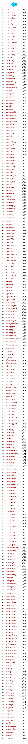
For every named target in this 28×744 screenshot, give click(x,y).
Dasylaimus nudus (9, 218)
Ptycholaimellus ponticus (10, 657)
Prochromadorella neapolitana (11, 628)
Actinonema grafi (9, 64)
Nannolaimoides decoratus (10, 391)
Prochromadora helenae (10, 605)
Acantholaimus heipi (9, 24)
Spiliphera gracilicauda (10, 693)
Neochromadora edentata (10, 411)
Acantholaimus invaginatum (11, 27)
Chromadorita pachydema (10, 181)
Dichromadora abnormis (10, 229)
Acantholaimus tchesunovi (10, 54)
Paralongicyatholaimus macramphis (12, 547)
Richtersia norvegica (9, 684)
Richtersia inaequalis (9, 681)
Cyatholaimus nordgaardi (10, 206)
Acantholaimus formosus (10, 18)
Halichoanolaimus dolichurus (11, 306)
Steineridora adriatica (9, 704)
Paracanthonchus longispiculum (11, 474)
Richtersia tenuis (9, 689)
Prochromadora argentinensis (11, 601)
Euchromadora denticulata (10, 267)
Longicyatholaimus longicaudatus (12, 365)
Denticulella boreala (9, 226)
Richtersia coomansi (9, 674)
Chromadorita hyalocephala (11, 170)
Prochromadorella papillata (11, 632)
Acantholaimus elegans (10, 16)
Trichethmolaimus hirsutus (10, 725)
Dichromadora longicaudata (11, 245)
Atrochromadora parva (10, 72)
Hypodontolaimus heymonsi (11, 330)
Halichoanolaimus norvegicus (11, 315)
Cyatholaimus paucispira (10, 209)
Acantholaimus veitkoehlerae (11, 55)
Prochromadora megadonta (10, 608)
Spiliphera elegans (9, 692)
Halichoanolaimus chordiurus (11, 303)
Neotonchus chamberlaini (10, 430)
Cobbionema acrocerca (10, 185)
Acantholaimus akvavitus (10, 8)
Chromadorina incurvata (10, 136)
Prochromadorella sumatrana (11, 639)
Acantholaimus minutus (10, 37)
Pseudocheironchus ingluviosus (11, 644)
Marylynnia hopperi (9, 375)
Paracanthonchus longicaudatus (11, 472)
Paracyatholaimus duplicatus (11, 523)
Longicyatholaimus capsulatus (11, 359)
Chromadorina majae (9, 145)
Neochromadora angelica (10, 403)
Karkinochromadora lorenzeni (11, 350)
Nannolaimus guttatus (10, 396)
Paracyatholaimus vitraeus (10, 544)
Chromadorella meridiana (10, 120)
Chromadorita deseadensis (10, 166)
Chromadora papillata (10, 105)
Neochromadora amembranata (11, 402)
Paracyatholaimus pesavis (10, 535)
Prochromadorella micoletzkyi (11, 626)
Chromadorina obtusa (9, 151)
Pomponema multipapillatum (11, 583)
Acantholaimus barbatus (10, 12)
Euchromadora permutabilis (11, 273)
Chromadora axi (9, 91)
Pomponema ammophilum (10, 562)
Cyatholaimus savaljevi (10, 214)
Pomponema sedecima (10, 587)
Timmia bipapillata (9, 722)
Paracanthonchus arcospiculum (11, 450)
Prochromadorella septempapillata (12, 636)
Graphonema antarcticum (10, 296)
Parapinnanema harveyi (10, 554)
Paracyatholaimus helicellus (11, 524)
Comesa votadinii (9, 196)
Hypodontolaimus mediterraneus (12, 336)
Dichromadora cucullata (10, 233)
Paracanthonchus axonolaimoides (12, 453)
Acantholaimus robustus (10, 45)
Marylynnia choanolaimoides (11, 369)
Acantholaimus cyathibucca (11, 15)
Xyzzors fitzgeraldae (9, 738)
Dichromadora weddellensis (11, 260)
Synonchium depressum (10, 719)
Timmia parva (8, 723)
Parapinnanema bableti (10, 553)
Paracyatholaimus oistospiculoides (12, 530)
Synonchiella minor (9, 713)
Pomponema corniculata (10, 572)
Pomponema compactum (10, 568)
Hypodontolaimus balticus (10, 327)
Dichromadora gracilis (10, 239)
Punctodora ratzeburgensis (10, 662)
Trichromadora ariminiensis (11, 726)
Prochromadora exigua (10, 604)
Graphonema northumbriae (10, 299)
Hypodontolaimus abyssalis (11, 324)
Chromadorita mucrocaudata (11, 175)
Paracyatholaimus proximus (11, 536)
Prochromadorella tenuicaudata (11, 641)
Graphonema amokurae (10, 294)
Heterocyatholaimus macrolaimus (12, 323)
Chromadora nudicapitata (10, 103)
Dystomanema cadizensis (10, 263)
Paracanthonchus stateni (10, 501)
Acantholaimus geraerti (10, 21)
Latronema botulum (9, 353)
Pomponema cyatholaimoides (11, 575)
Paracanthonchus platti (10, 498)
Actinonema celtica (9, 60)
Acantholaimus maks (9, 33)
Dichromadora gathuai (10, 236)
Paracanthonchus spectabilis (11, 499)
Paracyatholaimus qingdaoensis (11, 538)
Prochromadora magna (10, 607)
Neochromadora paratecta (10, 420)
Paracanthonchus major (10, 480)
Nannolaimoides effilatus (10, 393)
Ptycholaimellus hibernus (10, 645)
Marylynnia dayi (9, 371)
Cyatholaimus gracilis (10, 202)
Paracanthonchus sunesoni (10, 505)
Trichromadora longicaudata (11, 729)
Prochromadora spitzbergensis (11, 610)
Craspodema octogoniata (10, 199)
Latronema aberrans (9, 351)
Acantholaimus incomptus (10, 25)
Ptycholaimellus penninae (10, 654)
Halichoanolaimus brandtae (11, 302)
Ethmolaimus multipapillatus (11, 264)
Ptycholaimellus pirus (10, 656)
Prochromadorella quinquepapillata (12, 635)
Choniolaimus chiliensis (10, 84)
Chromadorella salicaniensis (11, 124)
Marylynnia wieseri (9, 384)
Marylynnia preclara (9, 380)
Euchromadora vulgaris (10, 278)
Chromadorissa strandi (10, 157)
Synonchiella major (9, 710)
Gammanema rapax (9, 291)
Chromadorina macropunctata (11, 143)
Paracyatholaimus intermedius (11, 527)
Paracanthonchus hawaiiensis (11, 468)
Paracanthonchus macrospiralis (11, 478)
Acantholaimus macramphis (11, 31)
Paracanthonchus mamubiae (11, 481)
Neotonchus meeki (9, 438)
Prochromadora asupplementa (11, 602)
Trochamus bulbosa (9, 731)
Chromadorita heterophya (10, 169)
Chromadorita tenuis (9, 184)
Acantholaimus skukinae (10, 51)
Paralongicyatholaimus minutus (11, 550)
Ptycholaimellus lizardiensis (11, 647)
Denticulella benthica (9, 224)
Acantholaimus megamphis (11, 34)
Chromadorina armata (10, 126)
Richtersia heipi (8, 680)
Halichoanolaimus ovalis (10, 317)
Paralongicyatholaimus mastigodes (12, 548)
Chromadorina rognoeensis (10, 154)
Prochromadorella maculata (11, 623)
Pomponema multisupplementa (11, 584)
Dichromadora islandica (10, 242)
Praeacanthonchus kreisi (10, 598)
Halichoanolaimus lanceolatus (11, 308)
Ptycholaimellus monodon (10, 651)
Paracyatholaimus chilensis (11, 518)
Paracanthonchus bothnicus (11, 457)
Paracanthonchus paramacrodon (11, 496)
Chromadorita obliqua (10, 179)
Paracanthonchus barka (10, 454)
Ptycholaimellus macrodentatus (11, 650)
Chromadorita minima (10, 172)
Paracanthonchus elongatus (11, 462)
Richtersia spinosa (9, 686)
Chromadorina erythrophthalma (11, 132)
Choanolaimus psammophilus (11, 82)
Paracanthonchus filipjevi (10, 465)
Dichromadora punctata (10, 253)
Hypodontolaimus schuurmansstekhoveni (13, 338)
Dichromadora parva (9, 248)
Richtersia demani (9, 677)
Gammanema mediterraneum (11, 288)
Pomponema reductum (10, 586)
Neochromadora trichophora (11, 427)
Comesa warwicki (9, 197)
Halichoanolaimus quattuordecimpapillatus (13, 318)
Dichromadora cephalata (10, 232)
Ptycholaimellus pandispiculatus (11, 653)
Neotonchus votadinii (9, 445)
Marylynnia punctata (9, 381)
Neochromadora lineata (10, 412)
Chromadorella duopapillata (11, 115)
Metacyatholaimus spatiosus (11, 390)
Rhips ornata (8, 666)
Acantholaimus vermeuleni (10, 57)
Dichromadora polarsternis (10, 251)
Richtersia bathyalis (9, 671)
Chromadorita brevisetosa (10, 161)
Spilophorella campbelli (10, 695)
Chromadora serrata (9, 109)
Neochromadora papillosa (10, 418)
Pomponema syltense (9, 592)
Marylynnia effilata (9, 374)
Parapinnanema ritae (9, 557)
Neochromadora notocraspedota (11, 417)
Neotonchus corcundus (10, 432)
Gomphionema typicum (10, 293)
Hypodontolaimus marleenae (11, 335)
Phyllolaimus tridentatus (10, 560)
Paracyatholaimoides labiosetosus (12, 514)
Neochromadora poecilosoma (11, 421)
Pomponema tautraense (10, 593)
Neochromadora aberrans (10, 399)
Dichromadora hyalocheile (10, 241)
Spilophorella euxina (9, 698)
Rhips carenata (8, 665)
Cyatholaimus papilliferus (10, 208)
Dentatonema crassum (10, 223)
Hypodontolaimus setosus (10, 339)
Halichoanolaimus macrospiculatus (12, 312)
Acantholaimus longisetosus (11, 30)
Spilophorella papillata (10, 699)
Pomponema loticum (9, 581)
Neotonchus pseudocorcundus (11, 441)
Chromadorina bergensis (10, 127)
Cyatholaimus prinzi (9, 211)
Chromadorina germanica (10, 133)
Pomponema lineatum (10, 580)
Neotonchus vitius (9, 444)
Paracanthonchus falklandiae (11, 463)
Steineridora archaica (9, 705)
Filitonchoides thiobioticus (10, 279)
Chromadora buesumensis (10, 96)
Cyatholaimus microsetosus (11, 203)
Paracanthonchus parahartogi (11, 493)
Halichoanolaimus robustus (11, 320)
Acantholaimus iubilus (10, 28)
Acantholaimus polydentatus (11, 40)
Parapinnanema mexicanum (11, 556)
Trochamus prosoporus (10, 737)
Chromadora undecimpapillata (11, 111)
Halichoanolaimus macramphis (11, 309)
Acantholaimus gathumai (10, 19)
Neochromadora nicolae (10, 415)
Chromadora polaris (9, 106)
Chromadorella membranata (11, 118)
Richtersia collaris (9, 672)
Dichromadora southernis (10, 257)
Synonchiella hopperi (9, 708)
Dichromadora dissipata (10, 235)
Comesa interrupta (9, 190)
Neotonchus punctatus (10, 442)
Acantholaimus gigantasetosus (11, 22)
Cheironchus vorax (9, 81)
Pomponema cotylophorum (11, 574)
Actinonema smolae (9, 69)
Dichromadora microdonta (10, 247)
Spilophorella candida (10, 696)
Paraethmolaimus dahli (10, 545)
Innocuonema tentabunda (10, 347)
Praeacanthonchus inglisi (10, 596)
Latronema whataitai (9, 357)
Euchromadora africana (10, 266)
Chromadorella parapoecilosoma (11, 121)
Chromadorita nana (9, 178)
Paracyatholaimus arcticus (10, 517)
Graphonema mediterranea (10, 297)
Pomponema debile (9, 577)
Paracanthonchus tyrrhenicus (11, 508)
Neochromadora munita (10, 414)
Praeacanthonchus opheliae (11, 599)
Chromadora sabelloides (10, 108)
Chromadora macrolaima (10, 100)
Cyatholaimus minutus (10, 205)
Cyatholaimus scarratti (10, 215)
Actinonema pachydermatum (11, 66)
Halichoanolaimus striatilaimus (11, 321)
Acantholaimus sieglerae (10, 49)
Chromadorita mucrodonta (10, 176)
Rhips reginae (8, 669)
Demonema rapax (9, 221)
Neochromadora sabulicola (10, 424)
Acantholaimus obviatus (10, 39)
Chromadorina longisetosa (10, 140)
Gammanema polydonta (10, 290)
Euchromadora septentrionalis (11, 275)
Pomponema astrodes (9, 563)
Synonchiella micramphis (10, 711)
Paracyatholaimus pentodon (11, 533)
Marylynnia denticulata (10, 372)
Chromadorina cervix (9, 129)
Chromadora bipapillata (10, 93)
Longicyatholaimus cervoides (11, 360)
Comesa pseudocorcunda (10, 193)
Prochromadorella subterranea (11, 638)
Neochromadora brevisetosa (11, 405)
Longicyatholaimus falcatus (11, 362)
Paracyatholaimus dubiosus (11, 521)
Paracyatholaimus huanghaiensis (11, 526)
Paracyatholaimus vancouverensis (12, 542)
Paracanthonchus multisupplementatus (13, 486)
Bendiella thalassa (9, 75)
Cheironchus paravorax (10, 79)
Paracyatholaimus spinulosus (11, 541)
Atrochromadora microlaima (11, 70)
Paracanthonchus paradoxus (11, 492)
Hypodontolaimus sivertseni (11, 341)
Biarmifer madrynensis (10, 76)
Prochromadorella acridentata (11, 611)
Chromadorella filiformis (10, 117)
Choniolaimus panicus (10, 88)
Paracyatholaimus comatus (10, 520)
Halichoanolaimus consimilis (11, 305)
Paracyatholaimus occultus (10, 529)
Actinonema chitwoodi (10, 61)
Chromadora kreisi (9, 99)
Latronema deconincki (10, 354)
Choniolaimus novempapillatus (11, 87)
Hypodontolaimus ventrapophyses (12, 345)
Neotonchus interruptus (10, 436)
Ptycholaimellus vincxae (10, 660)
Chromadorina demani (10, 130)
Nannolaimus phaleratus (10, 397)
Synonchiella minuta (9, 714)
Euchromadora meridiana (10, 272)
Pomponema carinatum (10, 565)
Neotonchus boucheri (9, 429)
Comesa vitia (8, 194)
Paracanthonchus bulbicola (10, 460)
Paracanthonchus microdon (11, 483)
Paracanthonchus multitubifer (11, 487)
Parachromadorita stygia (10, 511)
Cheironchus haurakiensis (10, 78)
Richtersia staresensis (9, 687)
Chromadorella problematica (11, 123)
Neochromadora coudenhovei (11, 408)
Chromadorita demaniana (10, 164)
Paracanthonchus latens (10, 471)
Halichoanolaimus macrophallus (11, 311)
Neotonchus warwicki (10, 447)
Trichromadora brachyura (10, 728)
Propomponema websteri (10, 642)
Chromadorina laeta (9, 139)
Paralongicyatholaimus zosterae (11, 551)
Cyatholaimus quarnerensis (11, 212)
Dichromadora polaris (10, 250)
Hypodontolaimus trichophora (11, 344)
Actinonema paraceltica (10, 67)
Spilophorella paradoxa (10, 701)
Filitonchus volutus (9, 284)
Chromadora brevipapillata (10, 94)
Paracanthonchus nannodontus (11, 489)
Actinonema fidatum (9, 63)
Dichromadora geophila (10, 238)
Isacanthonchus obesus (10, 348)
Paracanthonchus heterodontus (11, 469)
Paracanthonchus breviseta (10, 459)
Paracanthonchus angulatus (11, 448)
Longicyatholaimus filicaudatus (11, 363)
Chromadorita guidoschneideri (11, 167)
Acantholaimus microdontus (11, 36)
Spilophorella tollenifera (10, 702)
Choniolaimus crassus (10, 85)
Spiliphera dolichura (9, 690)
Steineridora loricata (9, 707)
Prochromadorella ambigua (11, 614)
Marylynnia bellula (9, 368)
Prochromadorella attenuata (11, 616)
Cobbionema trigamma (10, 187)
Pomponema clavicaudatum (11, 566)
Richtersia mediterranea (10, 683)
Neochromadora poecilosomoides (12, 423)
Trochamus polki (9, 735)
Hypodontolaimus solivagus (11, 342)
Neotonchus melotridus (10, 439)
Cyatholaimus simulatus (10, 217)
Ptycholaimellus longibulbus (11, 648)
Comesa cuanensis (9, 188)
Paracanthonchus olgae (10, 490)
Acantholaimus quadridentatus (11, 42)
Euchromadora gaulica (10, 269)
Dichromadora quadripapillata (11, 254)
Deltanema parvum (9, 220)
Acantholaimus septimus (10, 46)
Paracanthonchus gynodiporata (11, 466)
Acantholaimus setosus (10, 48)
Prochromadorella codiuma (11, 617)
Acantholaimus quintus (10, 43)
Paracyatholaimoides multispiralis (12, 515)
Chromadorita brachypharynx (11, 160)
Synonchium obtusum (10, 720)
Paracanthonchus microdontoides (12, 484)
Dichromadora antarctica (10, 230)
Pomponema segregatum (10, 589)
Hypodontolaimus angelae (10, 326)
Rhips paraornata (9, 668)
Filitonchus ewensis (9, 281)
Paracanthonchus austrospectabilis (12, 451)
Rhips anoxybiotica (9, 663)
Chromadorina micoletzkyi (10, 148)
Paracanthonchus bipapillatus (11, 456)
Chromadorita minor (9, 173)
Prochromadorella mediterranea (11, 625)
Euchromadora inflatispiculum (11, 270)
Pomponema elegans (9, 578)
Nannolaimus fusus (9, 394)
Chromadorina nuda (9, 149)
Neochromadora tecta (9, 426)
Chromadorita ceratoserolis (11, 163)
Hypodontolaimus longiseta (11, 333)
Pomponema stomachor (10, 590)
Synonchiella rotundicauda (10, 717)
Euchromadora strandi (10, 276)
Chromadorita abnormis (10, 158)
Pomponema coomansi (10, 571)
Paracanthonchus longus (10, 475)
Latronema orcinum (9, 356)
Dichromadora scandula (10, 256)
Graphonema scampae (10, 300)
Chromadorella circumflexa (11, 112)
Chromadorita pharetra (10, 182)
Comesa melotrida (9, 191)
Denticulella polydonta (10, 227)
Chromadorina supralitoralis (11, 155)
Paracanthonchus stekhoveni (11, 502)
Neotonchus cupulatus (10, 435)
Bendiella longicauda (9, 73)
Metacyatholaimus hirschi (10, 388)
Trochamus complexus (10, 734)
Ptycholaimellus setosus (10, 659)
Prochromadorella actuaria (10, 613)
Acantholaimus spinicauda (10, 52)
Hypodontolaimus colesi (10, 329)
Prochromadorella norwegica (11, 629)
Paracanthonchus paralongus (11, 495)
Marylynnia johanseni (10, 377)
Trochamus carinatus (9, 732)
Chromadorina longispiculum (11, 142)
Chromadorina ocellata (10, 152)
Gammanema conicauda (10, 287)
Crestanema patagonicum (10, 200)
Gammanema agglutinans (10, 285)
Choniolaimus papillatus (10, 90)
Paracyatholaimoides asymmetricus (12, 512)
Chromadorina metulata (10, 146)
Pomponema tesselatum (10, 595)
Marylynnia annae (9, 366)
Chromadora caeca (9, 97)
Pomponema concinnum (10, 569)
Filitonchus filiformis (9, 282)
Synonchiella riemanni (10, 716)
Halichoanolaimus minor (10, 314)
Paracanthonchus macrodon (11, 477)
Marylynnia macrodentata (10, 378)
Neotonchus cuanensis (10, 433)
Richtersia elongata (9, 678)
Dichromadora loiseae (10, 244)
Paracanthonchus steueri (10, 504)
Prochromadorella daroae (10, 619)
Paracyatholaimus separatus (11, 539)
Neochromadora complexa (10, 406)
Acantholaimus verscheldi (10, 58)
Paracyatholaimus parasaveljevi (11, 532)
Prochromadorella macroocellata (11, 622)
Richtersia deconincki (10, 675)
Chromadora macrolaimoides (11, 102)
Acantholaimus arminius (10, 9)
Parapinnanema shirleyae (10, 559)
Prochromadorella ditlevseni (11, 620)
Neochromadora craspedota (11, 409)
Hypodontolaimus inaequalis (11, 332)
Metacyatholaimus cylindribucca (12, 387)
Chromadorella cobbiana (10, 114)
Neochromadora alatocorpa (11, 400)
